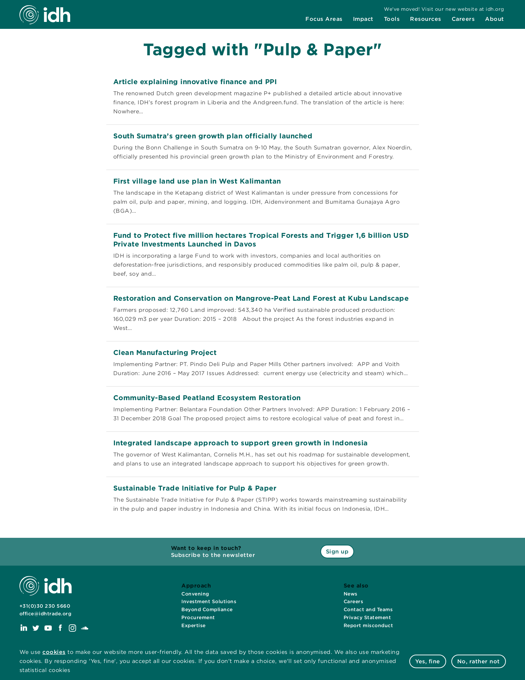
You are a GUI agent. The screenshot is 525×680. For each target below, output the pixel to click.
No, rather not (478, 661)
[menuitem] (324, 20)
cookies (54, 652)
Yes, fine (427, 661)
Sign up (337, 551)
